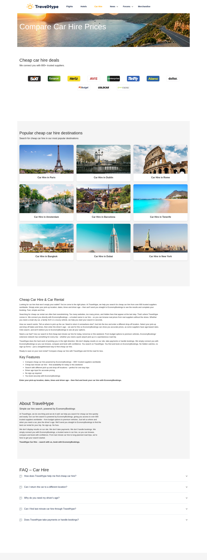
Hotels (84, 6)
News (112, 6)
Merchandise (144, 6)
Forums (126, 6)
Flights (69, 6)
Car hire (98, 6)
